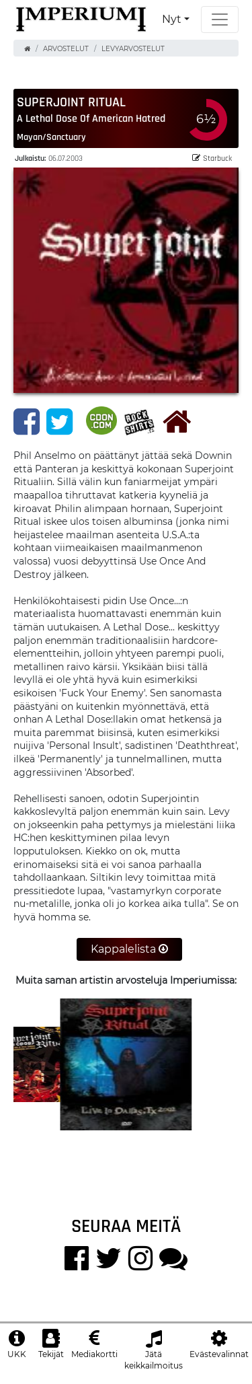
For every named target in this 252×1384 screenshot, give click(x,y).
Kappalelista (129, 949)
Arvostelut (66, 48)
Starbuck (212, 157)
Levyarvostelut (133, 48)
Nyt (171, 19)
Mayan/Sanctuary (51, 136)
